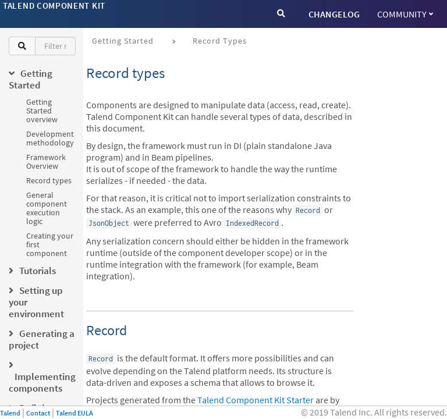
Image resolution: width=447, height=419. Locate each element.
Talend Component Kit (54, 5)
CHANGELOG (334, 14)
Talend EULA (74, 413)
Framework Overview (46, 161)
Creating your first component (49, 244)
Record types (49, 180)
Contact (38, 413)
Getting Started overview (42, 111)
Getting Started (123, 40)
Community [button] (405, 14)
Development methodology (50, 138)
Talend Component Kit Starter (255, 400)
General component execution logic (46, 208)
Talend (10, 413)
